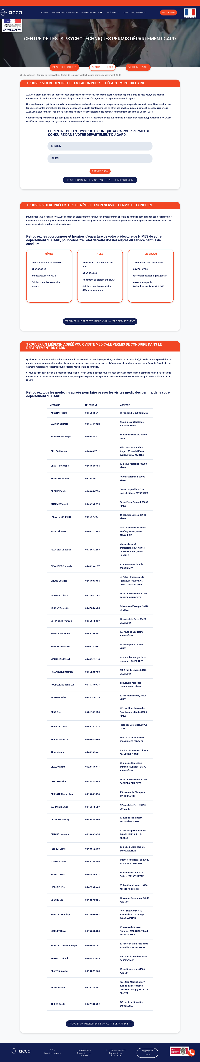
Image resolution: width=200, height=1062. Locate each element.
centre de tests (102, 67)
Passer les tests (90, 12)
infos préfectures (64, 67)
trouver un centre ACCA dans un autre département (100, 179)
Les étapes (111, 12)
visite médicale (138, 67)
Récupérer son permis (63, 12)
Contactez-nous (147, 1052)
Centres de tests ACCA (48, 75)
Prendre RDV (168, 12)
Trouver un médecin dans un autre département (100, 1023)
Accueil (44, 12)
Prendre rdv (100, 171)
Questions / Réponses (134, 12)
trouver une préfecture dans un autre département (100, 321)
